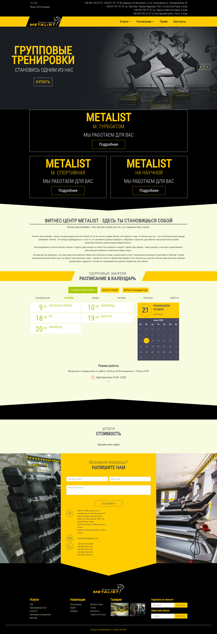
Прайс (164, 21)
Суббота (174, 297)
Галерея (74, 611)
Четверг (121, 297)
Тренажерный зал (38, 607)
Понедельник (42, 297)
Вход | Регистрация (40, 6)
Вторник (69, 297)
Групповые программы (40, 614)
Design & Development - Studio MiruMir (108, 629)
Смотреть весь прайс (109, 444)
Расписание (145, 21)
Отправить (108, 503)
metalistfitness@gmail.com (87, 538)
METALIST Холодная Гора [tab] (135, 290)
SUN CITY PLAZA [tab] (110, 290)
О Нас (93, 607)
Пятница (148, 297)
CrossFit (33, 611)
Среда (95, 297)
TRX (31, 604)
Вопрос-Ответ (96, 604)
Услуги (125, 21)
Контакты (180, 21)
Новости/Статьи (98, 614)
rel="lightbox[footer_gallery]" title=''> (120, 609)
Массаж (33, 617)
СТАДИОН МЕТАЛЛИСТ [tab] (82, 290)
